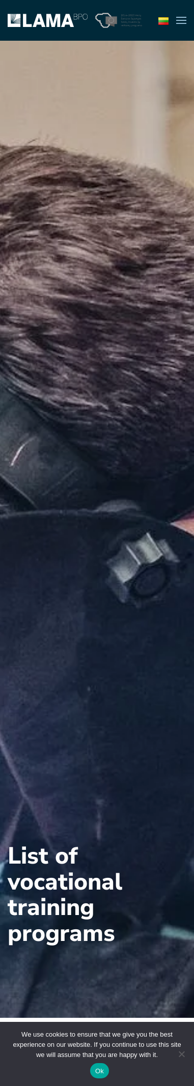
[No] (181, 1054)
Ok (99, 1071)
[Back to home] (48, 20)
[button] (181, 20)
